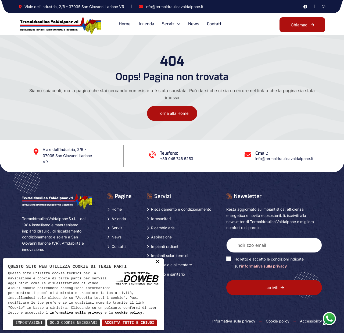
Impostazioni (29, 322)
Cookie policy (277, 321)
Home (125, 24)
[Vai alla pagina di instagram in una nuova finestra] (323, 6)
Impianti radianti (165, 246)
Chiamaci (302, 24)
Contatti (215, 24)
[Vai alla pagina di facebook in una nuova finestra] (305, 6)
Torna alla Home (173, 113)
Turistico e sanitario (168, 274)
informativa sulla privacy (76, 312)
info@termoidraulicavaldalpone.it (174, 6)
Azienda (146, 24)
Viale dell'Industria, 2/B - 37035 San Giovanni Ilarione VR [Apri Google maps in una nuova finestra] (74, 6)
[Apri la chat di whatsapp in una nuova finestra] (329, 318)
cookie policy (128, 312)
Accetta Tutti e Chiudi (129, 322)
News (193, 24)
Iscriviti (274, 287)
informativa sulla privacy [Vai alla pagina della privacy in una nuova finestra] (264, 266)
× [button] (157, 261)
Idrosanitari (161, 218)
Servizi (168, 24)
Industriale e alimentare (171, 264)
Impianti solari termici (169, 255)
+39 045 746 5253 (176, 158)
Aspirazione (161, 237)
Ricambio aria (163, 228)
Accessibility (311, 321)
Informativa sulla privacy (233, 321)
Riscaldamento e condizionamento (181, 209)
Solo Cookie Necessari (73, 322)
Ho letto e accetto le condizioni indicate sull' (269, 262)
